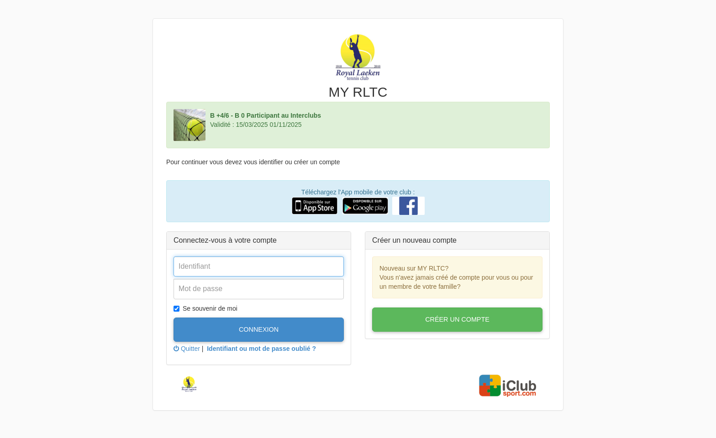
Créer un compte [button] (457, 319)
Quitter (187, 348)
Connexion (259, 329)
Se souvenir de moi (205, 308)
